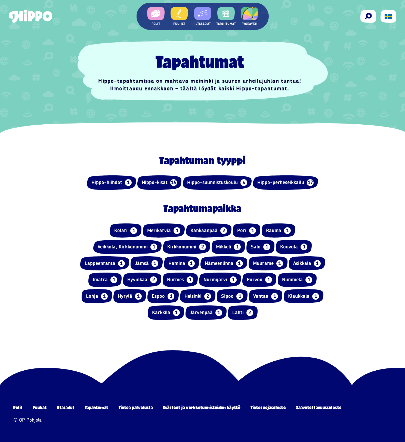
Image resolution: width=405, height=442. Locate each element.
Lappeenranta (105, 263)
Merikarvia (163, 230)
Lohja (97, 296)
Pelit (18, 407)
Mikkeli (228, 247)
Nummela (297, 279)
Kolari (125, 230)
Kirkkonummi (186, 247)
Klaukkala (303, 296)
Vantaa (265, 296)
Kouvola (293, 247)
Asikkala (307, 263)
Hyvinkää (142, 279)
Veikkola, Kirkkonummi (127, 247)
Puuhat (40, 407)
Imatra (105, 279)
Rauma (278, 230)
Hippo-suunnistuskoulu (217, 182)
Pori (246, 230)
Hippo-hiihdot (111, 182)
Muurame (268, 263)
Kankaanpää (208, 230)
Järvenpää (206, 312)
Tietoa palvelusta (136, 407)
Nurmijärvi (220, 279)
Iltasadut (66, 407)
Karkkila (166, 312)
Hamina (181, 263)
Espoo (163, 296)
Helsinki (197, 296)
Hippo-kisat (159, 182)
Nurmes (180, 279)
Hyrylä (130, 296)
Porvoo (259, 279)
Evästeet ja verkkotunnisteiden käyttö (201, 407)
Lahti (242, 312)
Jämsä (146, 263)
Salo (260, 247)
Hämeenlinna (224, 263)
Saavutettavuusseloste (319, 407)
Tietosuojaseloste (268, 407)
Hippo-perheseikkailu (285, 182)
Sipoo (232, 296)
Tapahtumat (97, 407)
